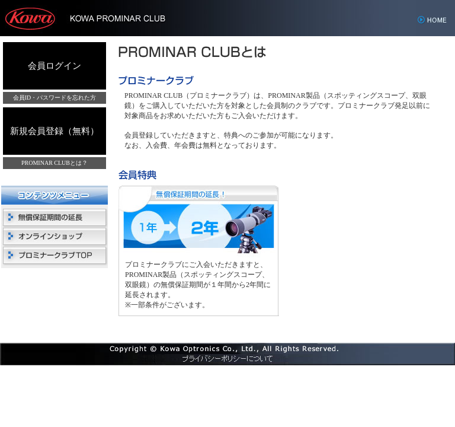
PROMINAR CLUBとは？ (54, 163)
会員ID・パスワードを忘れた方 (55, 97)
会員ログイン (54, 66)
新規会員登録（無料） (54, 131)
